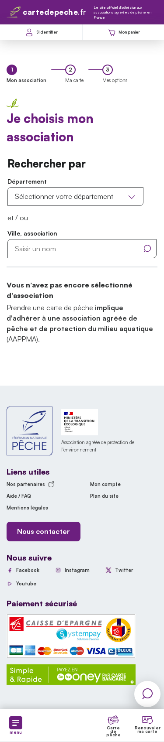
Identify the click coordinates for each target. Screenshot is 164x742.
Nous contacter (43, 531)
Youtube (26, 584)
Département (27, 181)
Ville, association (32, 233)
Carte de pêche (113, 731)
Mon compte (105, 484)
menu (15, 725)
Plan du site (104, 496)
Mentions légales (27, 508)
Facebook (27, 570)
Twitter (124, 570)
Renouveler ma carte (148, 729)
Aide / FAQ (19, 496)
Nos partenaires (30, 484)
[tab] (26, 74)
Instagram (77, 570)
